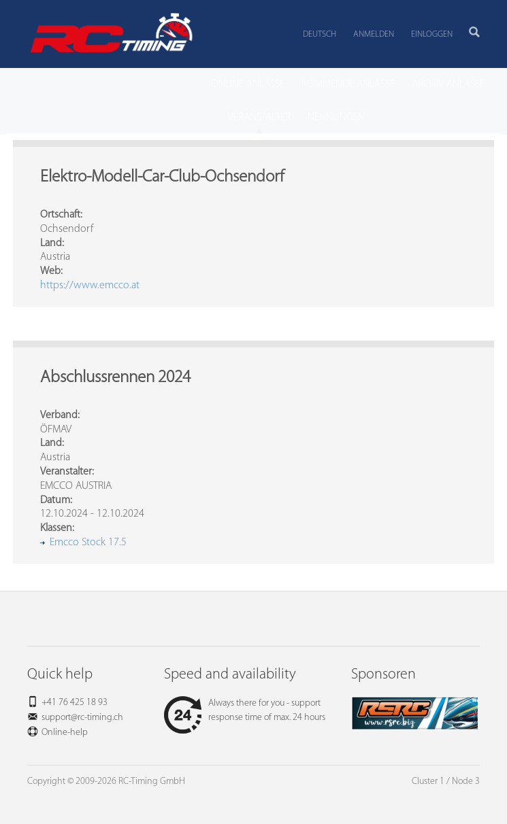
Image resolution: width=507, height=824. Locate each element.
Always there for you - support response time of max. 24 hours (244, 710)
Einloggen (432, 34)
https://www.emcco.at (90, 285)
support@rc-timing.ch (82, 718)
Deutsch (319, 34)
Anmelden (373, 34)
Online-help (65, 732)
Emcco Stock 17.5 (88, 542)
